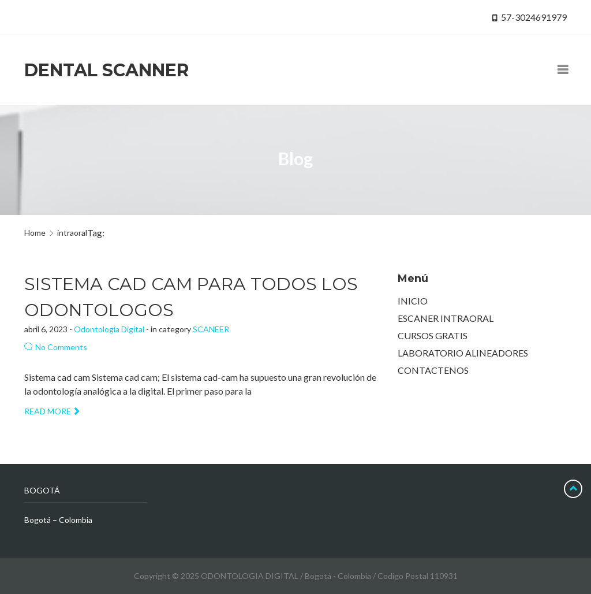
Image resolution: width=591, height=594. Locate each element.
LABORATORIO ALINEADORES (463, 352)
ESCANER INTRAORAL (445, 318)
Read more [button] (51, 411)
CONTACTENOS (433, 370)
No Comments (55, 347)
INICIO (413, 300)
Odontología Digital (109, 329)
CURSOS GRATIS (432, 335)
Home (35, 232)
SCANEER (211, 329)
